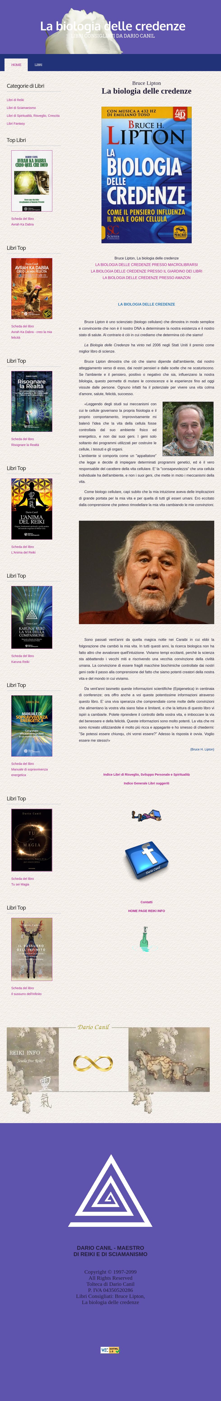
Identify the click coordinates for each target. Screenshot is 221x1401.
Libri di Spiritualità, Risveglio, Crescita (33, 115)
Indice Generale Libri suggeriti (146, 783)
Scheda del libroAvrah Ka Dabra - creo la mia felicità (31, 331)
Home (16, 65)
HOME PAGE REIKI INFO (146, 911)
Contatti (147, 902)
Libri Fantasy (16, 123)
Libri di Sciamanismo (21, 108)
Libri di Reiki (15, 100)
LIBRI (38, 65)
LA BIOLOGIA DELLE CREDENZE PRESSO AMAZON (146, 278)
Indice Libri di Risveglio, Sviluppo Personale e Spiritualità (147, 774)
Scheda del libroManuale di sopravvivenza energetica (29, 769)
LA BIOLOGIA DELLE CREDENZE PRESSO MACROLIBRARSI (146, 265)
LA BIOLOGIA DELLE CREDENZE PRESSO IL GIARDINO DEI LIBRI (146, 271)
